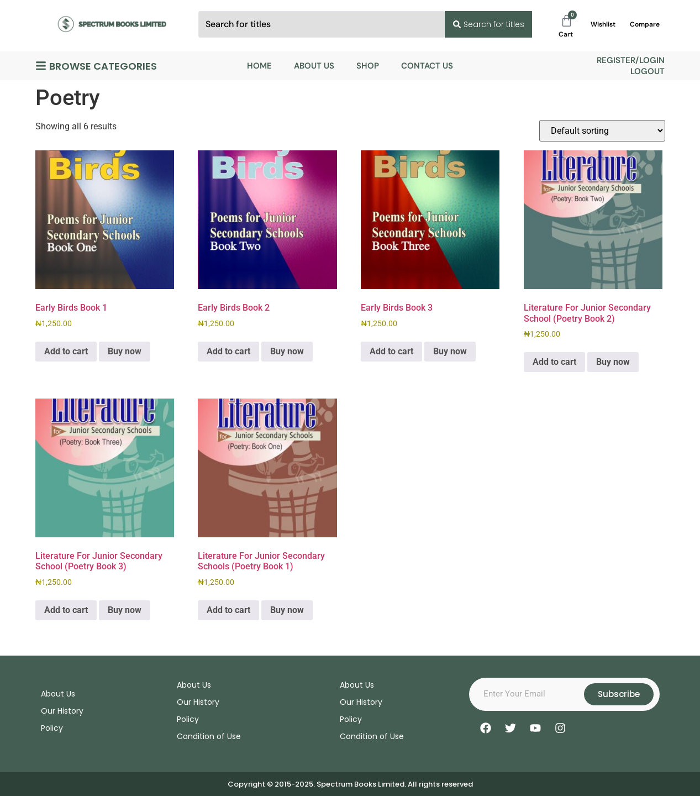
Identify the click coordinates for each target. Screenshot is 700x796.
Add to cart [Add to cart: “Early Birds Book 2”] (228, 351)
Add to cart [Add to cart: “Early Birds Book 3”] (391, 351)
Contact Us (427, 65)
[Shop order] (602, 131)
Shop (367, 65)
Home (259, 65)
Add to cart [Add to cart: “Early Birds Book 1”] (66, 351)
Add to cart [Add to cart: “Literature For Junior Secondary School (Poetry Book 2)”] (554, 362)
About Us (314, 65)
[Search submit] (488, 24)
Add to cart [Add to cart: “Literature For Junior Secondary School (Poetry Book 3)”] (66, 610)
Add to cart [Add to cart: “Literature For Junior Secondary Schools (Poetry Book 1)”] (228, 610)
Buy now (124, 351)
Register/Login (631, 60)
